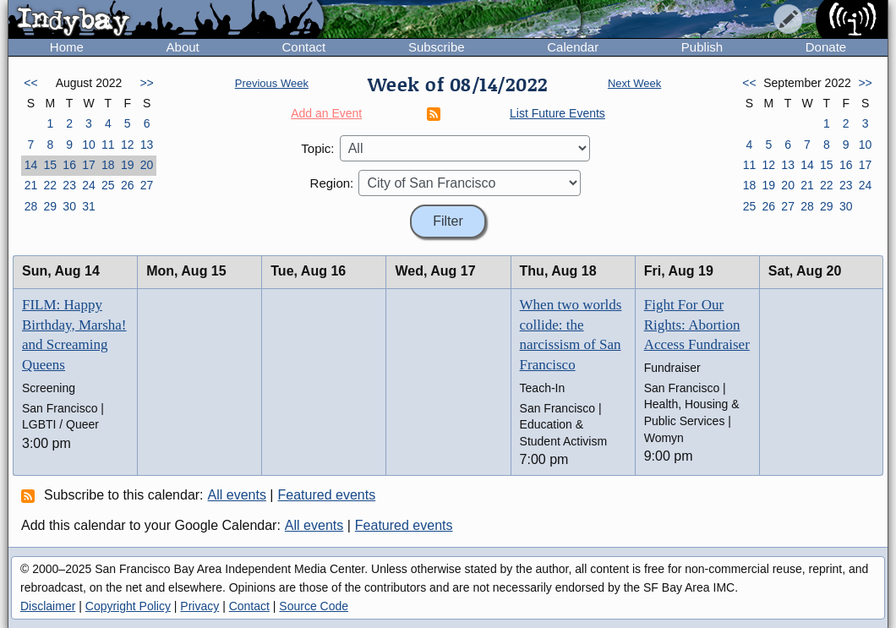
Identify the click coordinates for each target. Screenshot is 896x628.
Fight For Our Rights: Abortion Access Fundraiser (697, 325)
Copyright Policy (128, 606)
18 (108, 165)
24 (89, 185)
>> (146, 83)
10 (89, 144)
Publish (702, 47)
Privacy (199, 606)
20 (147, 165)
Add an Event (326, 113)
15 (50, 165)
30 (69, 206)
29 (50, 206)
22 (50, 185)
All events (237, 495)
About (183, 47)
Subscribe (436, 47)
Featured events (327, 495)
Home (67, 47)
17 (89, 165)
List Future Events (557, 113)
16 (69, 165)
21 (31, 185)
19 (127, 165)
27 (147, 185)
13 (147, 144)
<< (30, 83)
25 (108, 185)
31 (89, 206)
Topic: (317, 148)
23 (69, 185)
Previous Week (272, 83)
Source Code (313, 606)
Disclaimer (47, 606)
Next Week (634, 83)
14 (31, 165)
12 (127, 144)
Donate (826, 47)
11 (108, 144)
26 (127, 185)
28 (31, 206)
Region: (332, 183)
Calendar (572, 47)
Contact (303, 47)
